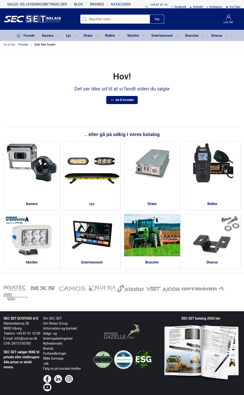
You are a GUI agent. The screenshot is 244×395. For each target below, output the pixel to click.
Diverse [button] (219, 35)
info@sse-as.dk (25, 338)
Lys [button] (71, 35)
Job (46, 363)
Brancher (152, 262)
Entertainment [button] (165, 35)
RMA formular (53, 358)
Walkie (212, 204)
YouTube (234, 7)
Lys (91, 204)
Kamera (31, 204)
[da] (25, 19)
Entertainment (92, 262)
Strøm (152, 204)
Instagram (215, 7)
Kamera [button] (50, 35)
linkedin (198, 7)
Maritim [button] (136, 35)
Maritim (32, 262)
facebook (180, 7)
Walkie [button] (113, 35)
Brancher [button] (195, 35)
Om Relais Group (55, 323)
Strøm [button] (90, 35)
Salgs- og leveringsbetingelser (37, 4)
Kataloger (121, 4)
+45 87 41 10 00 (28, 333)
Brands (97, 4)
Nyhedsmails (52, 343)
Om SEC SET (52, 318)
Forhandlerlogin (54, 353)
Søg (156, 19)
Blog (78, 4)
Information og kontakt (60, 328)
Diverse (212, 262)
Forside (23, 44)
